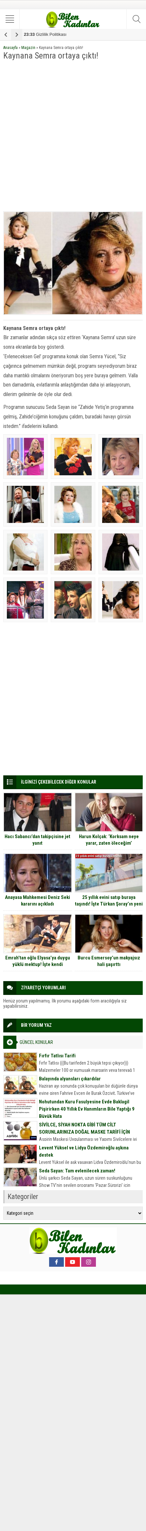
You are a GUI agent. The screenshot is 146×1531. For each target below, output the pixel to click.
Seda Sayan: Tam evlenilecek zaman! (77, 1171)
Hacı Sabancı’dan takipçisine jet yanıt (37, 840)
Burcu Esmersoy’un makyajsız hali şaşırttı (109, 961)
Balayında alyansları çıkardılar (70, 1079)
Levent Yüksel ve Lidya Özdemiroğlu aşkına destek (84, 1151)
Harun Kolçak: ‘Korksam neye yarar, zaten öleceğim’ (109, 840)
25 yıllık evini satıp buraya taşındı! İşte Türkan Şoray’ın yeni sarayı (109, 903)
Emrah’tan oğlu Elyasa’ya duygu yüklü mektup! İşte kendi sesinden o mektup (37, 964)
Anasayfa (10, 47)
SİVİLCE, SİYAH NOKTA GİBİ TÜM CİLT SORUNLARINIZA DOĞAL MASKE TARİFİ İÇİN (84, 1128)
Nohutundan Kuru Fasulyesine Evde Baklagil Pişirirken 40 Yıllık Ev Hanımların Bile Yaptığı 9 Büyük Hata (87, 1109)
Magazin (28, 47)
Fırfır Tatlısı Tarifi (57, 1056)
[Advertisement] (73, 136)
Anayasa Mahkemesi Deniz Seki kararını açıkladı (37, 900)
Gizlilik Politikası (45, 34)
